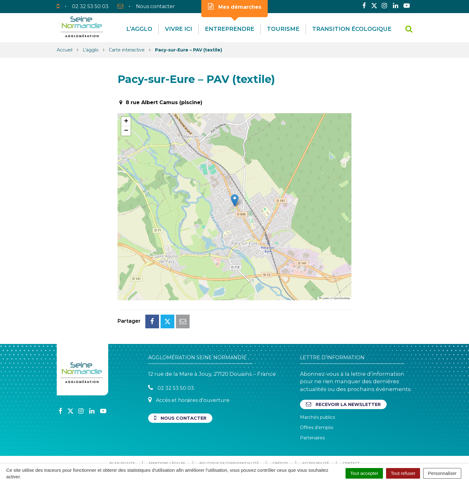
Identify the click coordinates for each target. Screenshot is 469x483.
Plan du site (122, 435)
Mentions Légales (167, 435)
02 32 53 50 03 (171, 360)
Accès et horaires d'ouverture (189, 372)
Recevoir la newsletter (343, 376)
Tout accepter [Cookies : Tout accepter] (364, 473)
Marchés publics (317, 389)
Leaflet (324, 298)
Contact (351, 435)
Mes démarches (234, 6)
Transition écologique (351, 29)
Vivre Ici (178, 29)
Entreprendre (229, 29)
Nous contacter (180, 390)
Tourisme (283, 29)
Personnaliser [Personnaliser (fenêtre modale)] (442, 473)
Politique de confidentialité (229, 435)
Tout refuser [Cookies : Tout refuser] (403, 473)
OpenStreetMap (341, 298)
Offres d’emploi (316, 400)
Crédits (280, 435)
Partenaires (312, 410)
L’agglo (139, 29)
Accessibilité (315, 435)
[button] (235, 200)
